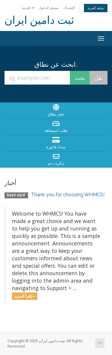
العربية (28, 7)
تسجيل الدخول (49, 7)
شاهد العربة (96, 8)
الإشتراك (69, 7)
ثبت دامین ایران (39, 20)
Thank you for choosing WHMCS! (68, 194)
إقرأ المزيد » (24, 296)
